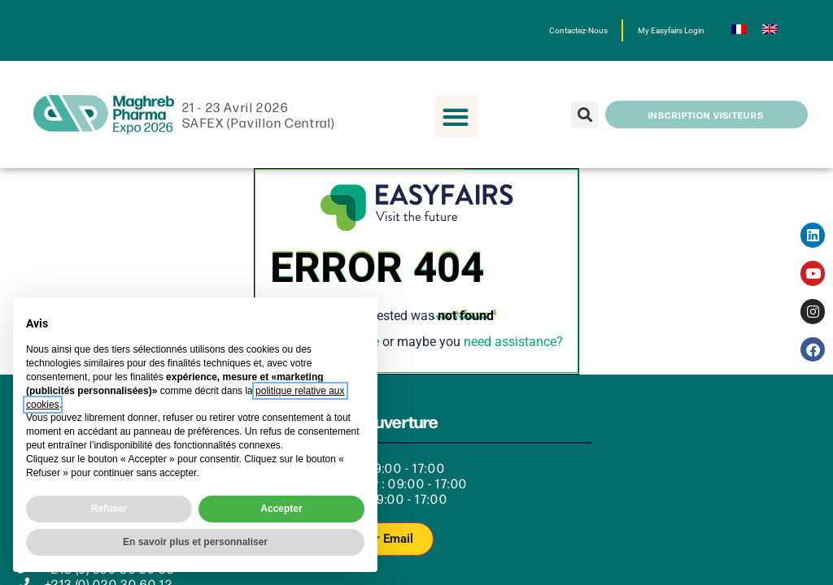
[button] (456, 116)
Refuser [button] (109, 508)
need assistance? (513, 341)
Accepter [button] (281, 508)
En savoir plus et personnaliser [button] (195, 542)
